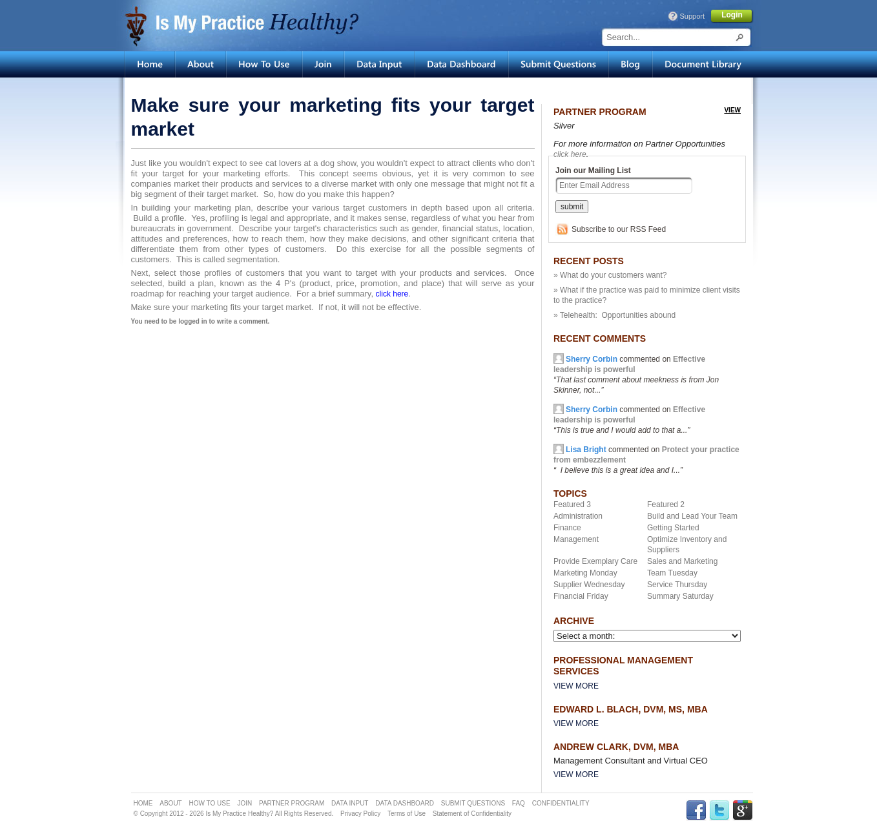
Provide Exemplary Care (595, 561)
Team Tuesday (672, 572)
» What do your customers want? (609, 275)
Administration (578, 516)
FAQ (518, 803)
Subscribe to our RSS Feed (619, 229)
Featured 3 (572, 504)
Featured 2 (666, 504)
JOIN (244, 803)
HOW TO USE (210, 803)
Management (576, 539)
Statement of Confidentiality (472, 813)
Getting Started (673, 527)
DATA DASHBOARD (404, 803)
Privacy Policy (360, 813)
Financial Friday (580, 596)
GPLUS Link (742, 810)
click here (569, 154)
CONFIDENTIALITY (561, 803)
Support (692, 16)
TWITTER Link (719, 810)
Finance (567, 527)
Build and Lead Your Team (692, 516)
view (732, 110)
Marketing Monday (585, 572)
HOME (143, 803)
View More (576, 686)
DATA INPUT (349, 803)
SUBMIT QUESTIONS (473, 803)
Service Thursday (677, 584)
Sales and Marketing (682, 561)
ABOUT (170, 803)
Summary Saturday (680, 596)
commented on (629, 420)
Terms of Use (406, 813)
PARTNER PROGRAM (291, 803)
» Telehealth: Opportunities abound (614, 315)
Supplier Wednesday (589, 584)
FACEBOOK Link (696, 810)
